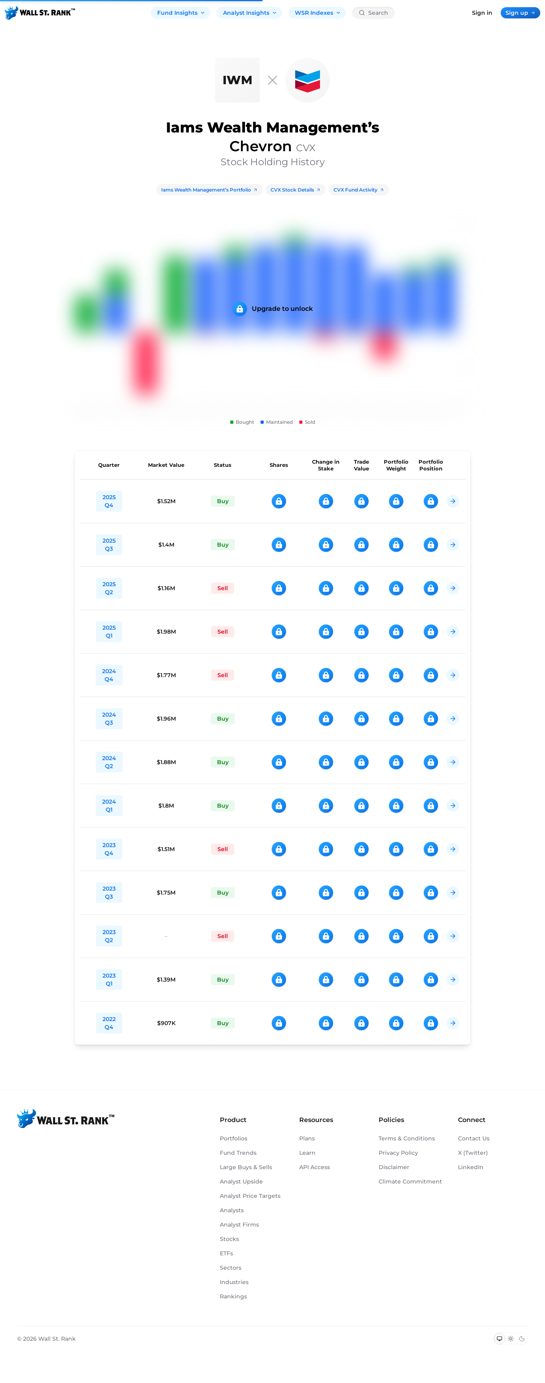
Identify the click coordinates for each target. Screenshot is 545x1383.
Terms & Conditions (407, 1138)
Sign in (482, 12)
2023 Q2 (109, 936)
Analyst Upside (241, 1181)
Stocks (229, 1239)
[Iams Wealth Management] (237, 80)
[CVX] (307, 80)
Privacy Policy (398, 1152)
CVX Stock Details (296, 190)
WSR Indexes (318, 12)
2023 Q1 (109, 979)
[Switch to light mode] (510, 1338)
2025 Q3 (109, 544)
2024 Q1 (109, 805)
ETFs (226, 1253)
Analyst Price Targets (250, 1195)
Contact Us (474, 1138)
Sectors (230, 1267)
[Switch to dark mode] (521, 1338)
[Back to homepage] (40, 13)
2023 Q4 (109, 849)
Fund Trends (238, 1152)
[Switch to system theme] (499, 1338)
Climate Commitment (410, 1181)
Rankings (233, 1296)
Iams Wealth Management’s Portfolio (209, 190)
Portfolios (233, 1138)
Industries (234, 1282)
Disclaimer (394, 1167)
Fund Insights (181, 12)
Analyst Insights (250, 12)
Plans (307, 1138)
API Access (314, 1167)
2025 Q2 (109, 588)
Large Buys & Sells (246, 1167)
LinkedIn (471, 1167)
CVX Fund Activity (359, 190)
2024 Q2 (109, 762)
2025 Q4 (109, 501)
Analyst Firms (239, 1224)
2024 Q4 (109, 675)
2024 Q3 (109, 718)
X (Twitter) (473, 1152)
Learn (307, 1152)
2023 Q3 (109, 892)
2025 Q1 (109, 631)
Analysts (232, 1210)
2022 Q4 (109, 1023)
